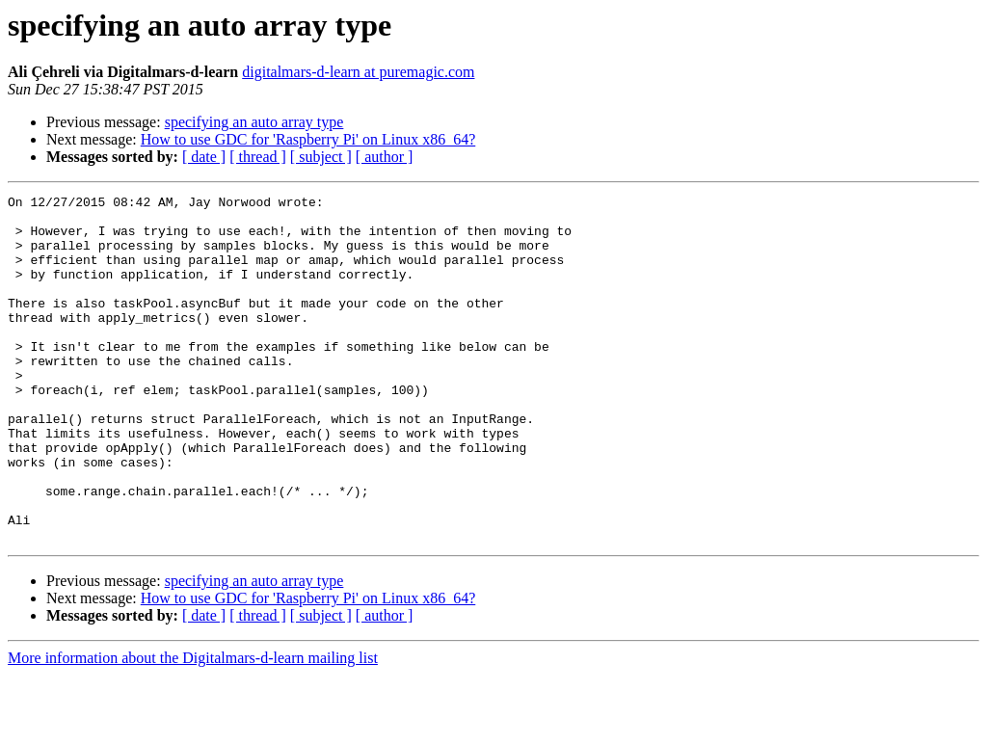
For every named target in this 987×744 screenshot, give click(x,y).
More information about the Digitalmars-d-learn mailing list (193, 727)
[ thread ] (257, 156)
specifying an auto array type (254, 122)
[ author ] (384, 156)
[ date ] (204, 156)
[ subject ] (321, 156)
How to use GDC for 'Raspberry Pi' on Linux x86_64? (308, 139)
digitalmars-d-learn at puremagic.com (358, 72)
